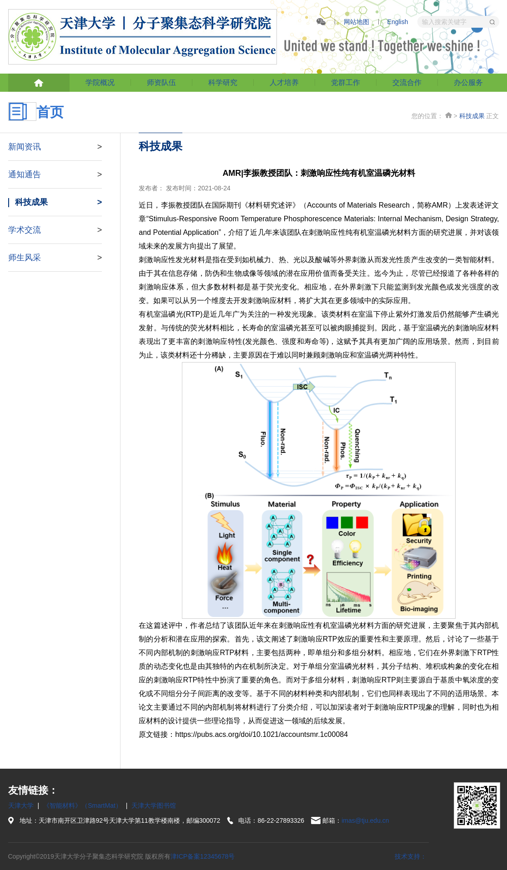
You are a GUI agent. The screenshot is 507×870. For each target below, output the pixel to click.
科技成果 (472, 115)
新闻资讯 (55, 146)
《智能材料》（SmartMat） (82, 805)
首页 (448, 115)
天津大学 (21, 805)
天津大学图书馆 (153, 805)
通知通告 (55, 174)
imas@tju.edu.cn (365, 820)
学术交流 (55, 230)
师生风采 (55, 257)
